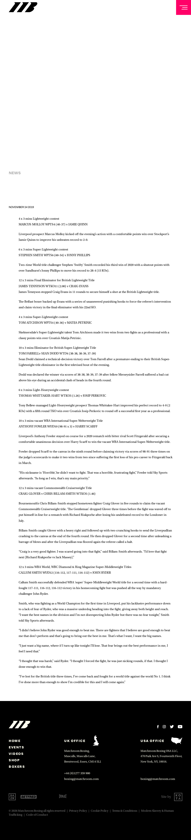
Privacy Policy (78, 810)
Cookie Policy (99, 810)
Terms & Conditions (124, 810)
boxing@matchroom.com (81, 779)
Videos (16, 754)
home (14, 741)
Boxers (17, 767)
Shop (14, 760)
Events (16, 747)
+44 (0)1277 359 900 (77, 773)
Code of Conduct (37, 814)
